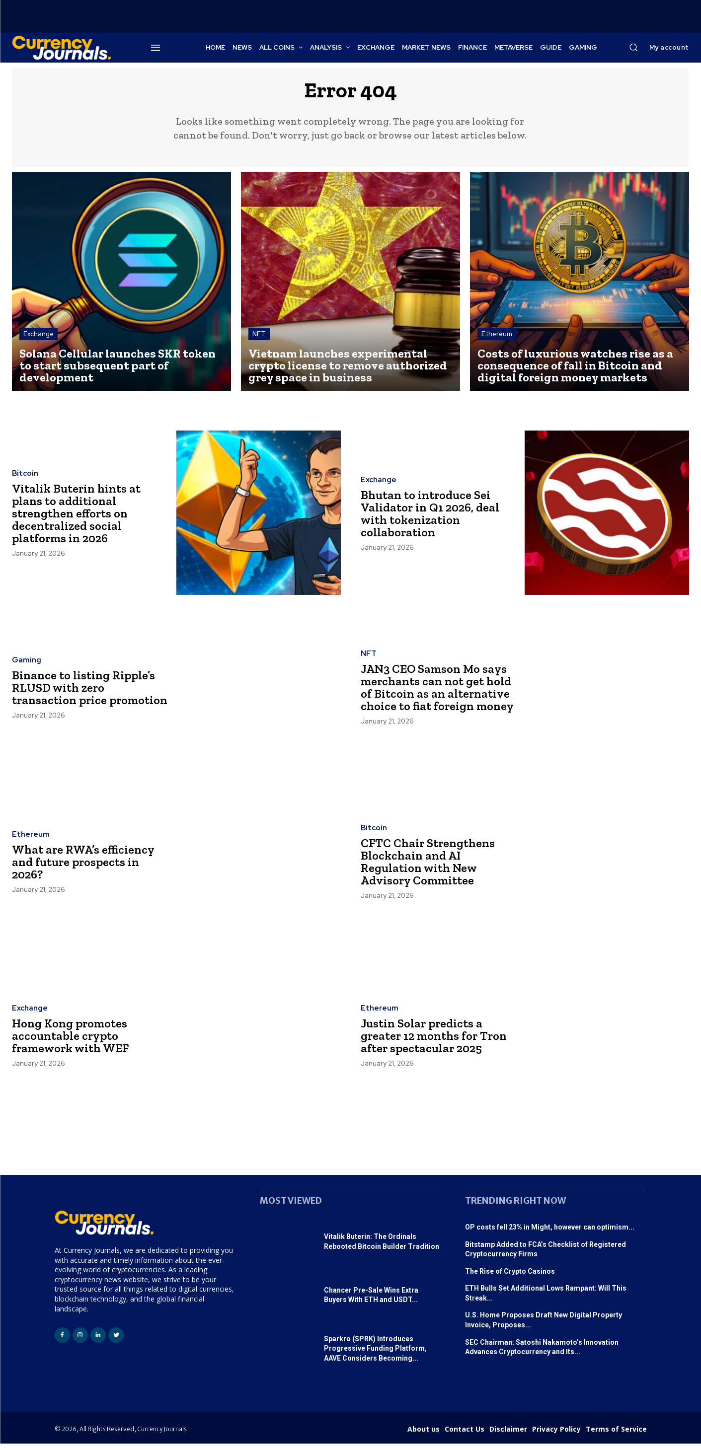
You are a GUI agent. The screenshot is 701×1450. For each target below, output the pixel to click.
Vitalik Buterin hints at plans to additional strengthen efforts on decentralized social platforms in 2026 (80, 520)
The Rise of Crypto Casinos (510, 1278)
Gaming (26, 660)
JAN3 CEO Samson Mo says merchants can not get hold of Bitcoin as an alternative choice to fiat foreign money (437, 693)
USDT (474, 1370)
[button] (633, 47)
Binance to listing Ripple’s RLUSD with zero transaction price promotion (86, 694)
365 (585, 1370)
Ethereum (496, 340)
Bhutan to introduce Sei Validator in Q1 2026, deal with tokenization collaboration (432, 520)
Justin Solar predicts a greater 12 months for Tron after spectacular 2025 (438, 1042)
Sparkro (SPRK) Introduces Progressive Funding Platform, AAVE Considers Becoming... (375, 1355)
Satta (533, 1370)
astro (568, 1370)
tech (551, 1370)
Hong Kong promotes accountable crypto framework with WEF (74, 1042)
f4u (516, 1370)
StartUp (497, 1370)
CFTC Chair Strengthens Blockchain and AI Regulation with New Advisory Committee (431, 868)
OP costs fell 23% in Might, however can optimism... (549, 1233)
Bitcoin (25, 480)
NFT (259, 340)
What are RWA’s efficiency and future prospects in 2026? (86, 868)
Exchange (38, 340)
